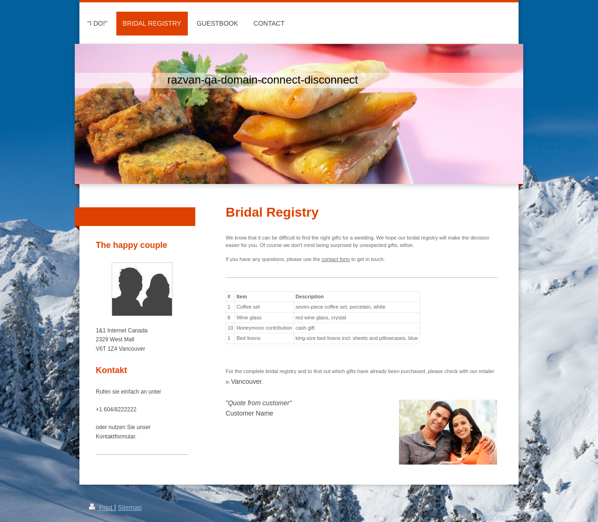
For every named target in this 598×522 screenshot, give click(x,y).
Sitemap (130, 507)
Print (101, 507)
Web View (494, 517)
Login (501, 507)
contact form (335, 259)
